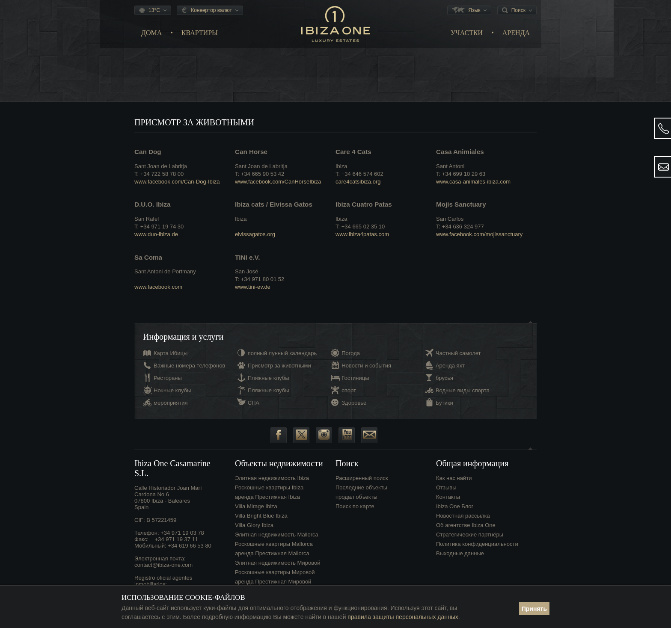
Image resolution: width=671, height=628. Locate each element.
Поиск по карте (355, 506)
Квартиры (199, 32)
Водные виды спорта (463, 390)
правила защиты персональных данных (402, 616)
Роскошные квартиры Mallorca (274, 544)
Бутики (444, 403)
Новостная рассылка (463, 515)
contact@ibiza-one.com (163, 565)
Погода (350, 353)
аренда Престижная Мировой (273, 581)
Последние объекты (361, 487)
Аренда (516, 32)
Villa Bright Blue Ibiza (261, 515)
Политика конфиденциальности (477, 544)
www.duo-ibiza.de (156, 234)
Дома (151, 32)
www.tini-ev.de (252, 287)
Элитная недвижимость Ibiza (272, 478)
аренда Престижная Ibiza (267, 497)
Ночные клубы (172, 390)
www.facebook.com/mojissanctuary (479, 234)
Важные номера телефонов (189, 365)
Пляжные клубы (268, 378)
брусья (444, 378)
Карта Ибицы (170, 353)
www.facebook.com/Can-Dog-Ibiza (177, 181)
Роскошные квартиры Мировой (275, 572)
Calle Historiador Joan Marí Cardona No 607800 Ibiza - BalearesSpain (168, 497)
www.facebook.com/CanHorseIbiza (278, 181)
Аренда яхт (450, 365)
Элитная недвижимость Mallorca (276, 534)
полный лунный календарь (282, 353)
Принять (534, 608)
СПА (253, 403)
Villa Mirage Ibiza (256, 506)
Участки (467, 32)
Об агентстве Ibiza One (466, 525)
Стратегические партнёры (469, 534)
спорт (348, 390)
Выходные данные (460, 553)
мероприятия (170, 403)
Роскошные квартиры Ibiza (269, 487)
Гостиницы (355, 378)
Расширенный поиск (362, 478)
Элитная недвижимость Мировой (277, 563)
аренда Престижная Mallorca (272, 553)
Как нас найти (454, 478)
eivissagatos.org (255, 234)
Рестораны (168, 378)
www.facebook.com (158, 287)
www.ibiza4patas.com (362, 234)
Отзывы (446, 487)
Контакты (448, 497)
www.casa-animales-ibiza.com (473, 181)
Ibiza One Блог (454, 506)
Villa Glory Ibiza (254, 525)
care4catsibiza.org (358, 181)
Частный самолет (458, 353)
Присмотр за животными (279, 365)
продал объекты (356, 497)
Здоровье (353, 403)
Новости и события (366, 365)
